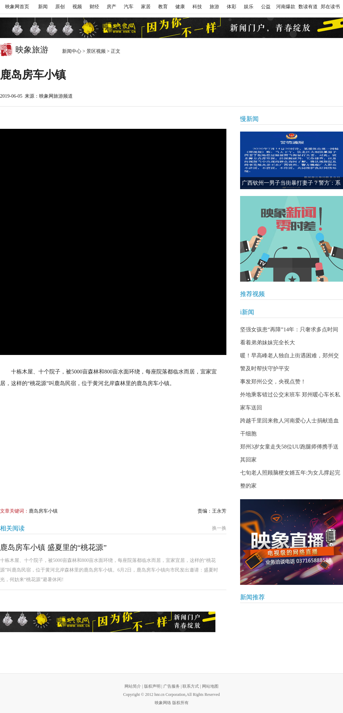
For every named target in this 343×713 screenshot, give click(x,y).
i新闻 (247, 312)
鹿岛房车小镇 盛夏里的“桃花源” (53, 547)
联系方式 (190, 686)
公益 (266, 6)
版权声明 (152, 686)
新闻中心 (71, 51)
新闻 (43, 6)
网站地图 (210, 686)
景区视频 (96, 51)
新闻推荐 (252, 597)
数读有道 (308, 6)
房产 (111, 6)
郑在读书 (330, 6)
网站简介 (133, 686)
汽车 (128, 6)
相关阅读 (12, 528)
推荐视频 (252, 294)
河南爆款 (285, 6)
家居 (146, 6)
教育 (163, 6)
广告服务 (171, 686)
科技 (197, 6)
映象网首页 (17, 6)
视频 (77, 6)
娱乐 (248, 6)
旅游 (214, 6)
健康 (180, 6)
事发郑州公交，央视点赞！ (273, 381)
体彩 (231, 6)
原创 (60, 6)
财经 (94, 6)
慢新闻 (249, 118)
